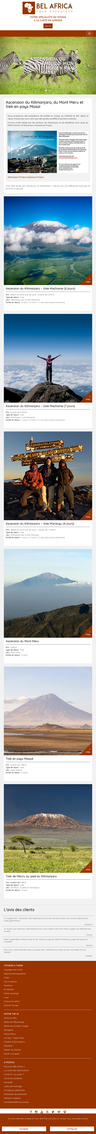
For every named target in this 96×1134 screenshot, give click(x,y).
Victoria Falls (10, 1018)
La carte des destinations (16, 1070)
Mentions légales (12, 1098)
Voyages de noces (13, 969)
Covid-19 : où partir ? (14, 1074)
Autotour (8, 985)
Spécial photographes (15, 973)
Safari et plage (11, 993)
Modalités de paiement (15, 1094)
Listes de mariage (13, 1086)
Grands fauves (11, 1005)
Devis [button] (48, 26)
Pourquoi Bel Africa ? (14, 1066)
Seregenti (8, 1030)
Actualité (8, 1082)
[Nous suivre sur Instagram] (36, 1112)
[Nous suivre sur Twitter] (53, 1112)
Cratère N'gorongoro (14, 1041)
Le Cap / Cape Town (14, 1038)
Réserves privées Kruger (16, 1026)
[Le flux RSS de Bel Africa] (47, 1112)
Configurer (72, 1129)
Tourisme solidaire (13, 1078)
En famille (9, 989)
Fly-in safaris (10, 981)
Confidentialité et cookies (16, 1102)
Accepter (24, 1129)
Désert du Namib (12, 1049)
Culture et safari (12, 1001)
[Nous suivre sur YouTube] (42, 1112)
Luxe (6, 997)
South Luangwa (11, 1053)
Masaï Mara (10, 1034)
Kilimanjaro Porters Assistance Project (26, 177)
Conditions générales (14, 1090)
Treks (6, 977)
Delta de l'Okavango (14, 1022)
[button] (7, 65)
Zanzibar (8, 1045)
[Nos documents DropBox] (64, 1112)
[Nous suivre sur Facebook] (31, 1112)
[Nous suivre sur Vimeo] (58, 1112)
